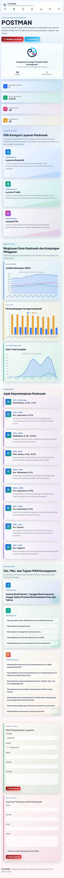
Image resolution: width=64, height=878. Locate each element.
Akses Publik (6, 871)
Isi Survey (32, 39)
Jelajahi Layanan (12, 39)
